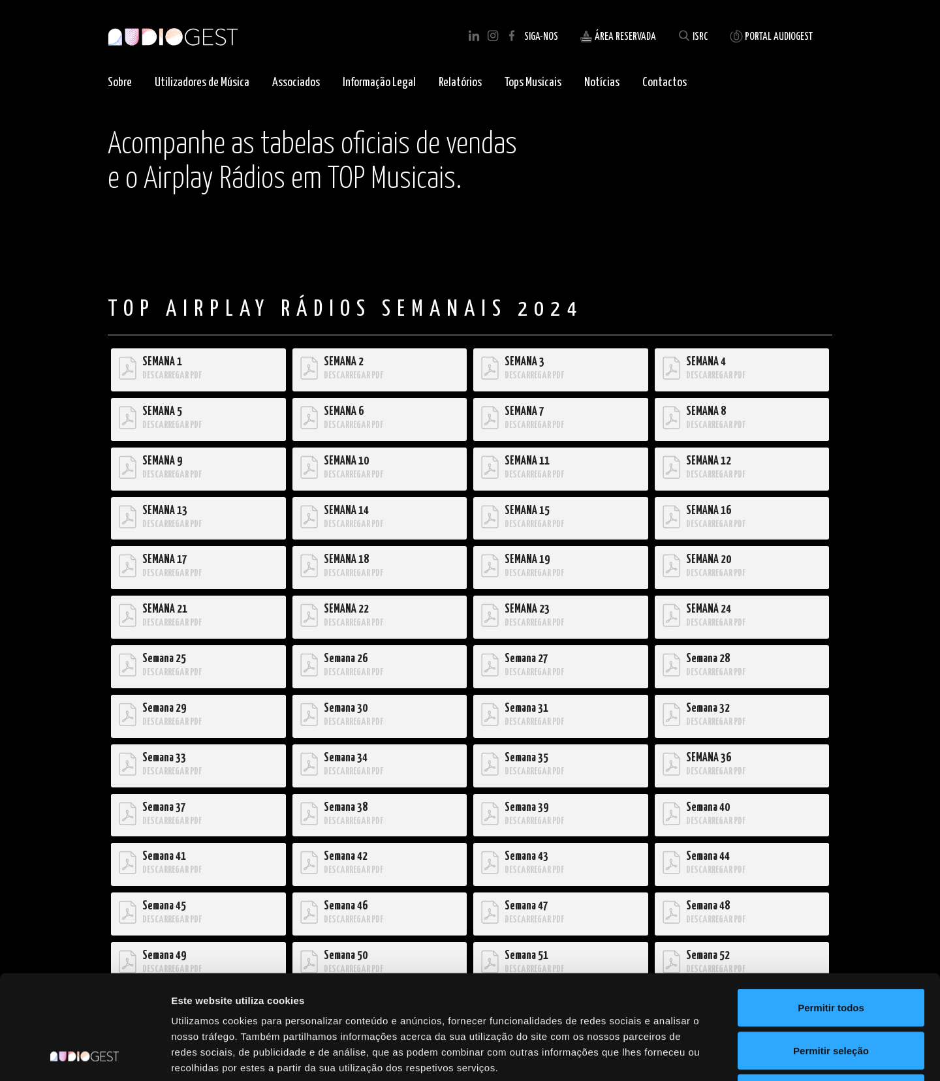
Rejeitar (831, 995)
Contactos (664, 82)
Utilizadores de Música (202, 82)
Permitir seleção (831, 952)
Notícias (601, 82)
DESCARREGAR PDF (172, 375)
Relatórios (460, 82)
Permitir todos (831, 909)
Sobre (120, 82)
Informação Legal (379, 82)
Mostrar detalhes (717, 1055)
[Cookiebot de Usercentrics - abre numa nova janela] (84, 1055)
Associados (296, 82)
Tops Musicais (533, 82)
